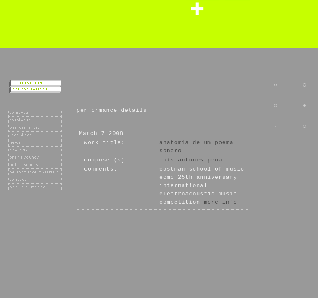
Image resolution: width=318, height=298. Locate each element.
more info (220, 202)
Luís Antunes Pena (190, 160)
